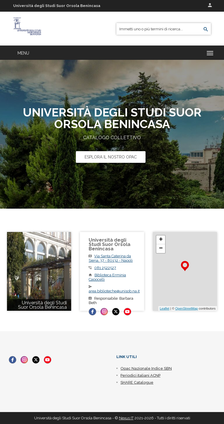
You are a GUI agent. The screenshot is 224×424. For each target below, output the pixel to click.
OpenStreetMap (186, 308)
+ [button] (161, 239)
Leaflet (164, 308)
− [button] (161, 248)
